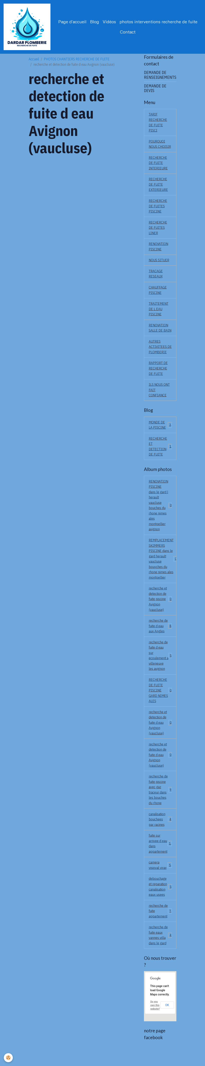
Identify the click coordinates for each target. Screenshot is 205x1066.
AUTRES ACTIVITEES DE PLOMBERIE (158, 352)
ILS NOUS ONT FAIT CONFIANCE (159, 399)
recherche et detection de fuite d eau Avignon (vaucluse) (160, 736)
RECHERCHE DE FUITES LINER (158, 229)
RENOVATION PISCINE (159, 249)
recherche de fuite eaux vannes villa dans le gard (160, 951)
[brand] (27, 27)
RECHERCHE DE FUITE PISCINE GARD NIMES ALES (160, 703)
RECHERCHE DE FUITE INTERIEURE (158, 164)
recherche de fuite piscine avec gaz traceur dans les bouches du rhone (160, 804)
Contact (128, 32)
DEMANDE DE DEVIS (155, 89)
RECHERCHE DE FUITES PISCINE (158, 208)
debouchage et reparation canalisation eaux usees (160, 902)
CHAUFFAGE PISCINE (158, 293)
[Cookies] (8, 1057)
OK (167, 1021)
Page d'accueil (72, 22)
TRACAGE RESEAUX (156, 276)
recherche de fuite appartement (160, 927)
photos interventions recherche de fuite (159, 22)
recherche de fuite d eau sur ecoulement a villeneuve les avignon (160, 668)
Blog (94, 22)
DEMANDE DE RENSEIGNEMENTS (160, 75)
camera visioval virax (160, 881)
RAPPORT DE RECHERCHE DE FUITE (158, 377)
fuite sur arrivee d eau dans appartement (161, 858)
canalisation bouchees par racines (160, 834)
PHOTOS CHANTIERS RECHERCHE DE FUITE (77, 59)
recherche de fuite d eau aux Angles (160, 638)
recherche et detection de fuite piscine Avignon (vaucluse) (160, 611)
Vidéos (109, 22)
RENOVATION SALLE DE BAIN (160, 331)
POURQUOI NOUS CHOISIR (160, 145)
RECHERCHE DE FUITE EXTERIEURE (158, 186)
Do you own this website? (155, 1022)
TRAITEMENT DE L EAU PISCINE (159, 312)
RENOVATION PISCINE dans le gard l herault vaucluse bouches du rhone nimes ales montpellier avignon (160, 516)
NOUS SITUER (159, 262)
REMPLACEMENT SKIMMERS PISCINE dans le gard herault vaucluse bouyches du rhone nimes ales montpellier (163, 570)
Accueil (34, 59)
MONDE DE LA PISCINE (160, 434)
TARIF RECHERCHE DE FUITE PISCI (158, 123)
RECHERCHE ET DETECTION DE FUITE (160, 456)
